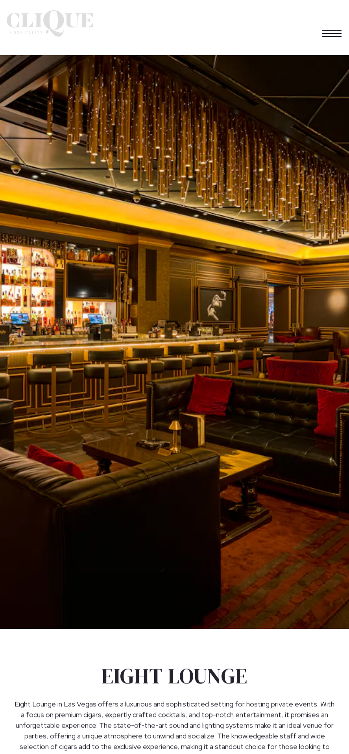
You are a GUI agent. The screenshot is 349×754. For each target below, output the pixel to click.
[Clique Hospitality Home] (50, 23)
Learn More (169, 745)
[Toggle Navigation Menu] (331, 23)
